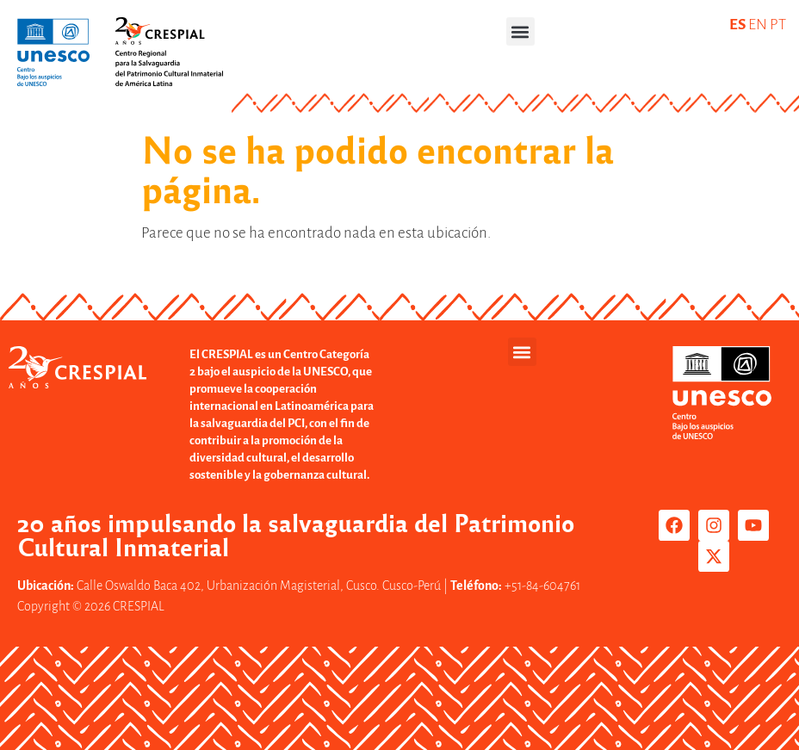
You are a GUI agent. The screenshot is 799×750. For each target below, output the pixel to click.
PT (778, 24)
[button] (520, 31)
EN (757, 24)
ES (737, 24)
